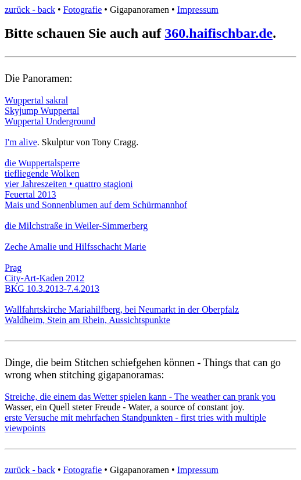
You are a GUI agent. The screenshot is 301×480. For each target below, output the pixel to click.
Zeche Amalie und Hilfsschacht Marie (75, 247)
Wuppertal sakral (36, 100)
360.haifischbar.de (218, 33)
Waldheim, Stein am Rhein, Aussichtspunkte (87, 320)
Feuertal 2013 (30, 194)
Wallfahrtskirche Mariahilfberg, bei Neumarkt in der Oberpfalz (122, 309)
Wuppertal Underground (50, 121)
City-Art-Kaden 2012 (44, 278)
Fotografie (82, 10)
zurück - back (30, 10)
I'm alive (21, 142)
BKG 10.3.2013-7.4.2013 (52, 288)
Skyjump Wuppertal (42, 111)
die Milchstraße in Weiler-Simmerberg (76, 226)
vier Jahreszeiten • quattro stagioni (69, 184)
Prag (13, 268)
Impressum (197, 10)
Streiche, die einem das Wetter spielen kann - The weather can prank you (140, 397)
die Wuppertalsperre (42, 163)
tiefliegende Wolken (42, 173)
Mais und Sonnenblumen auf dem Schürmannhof (96, 205)
